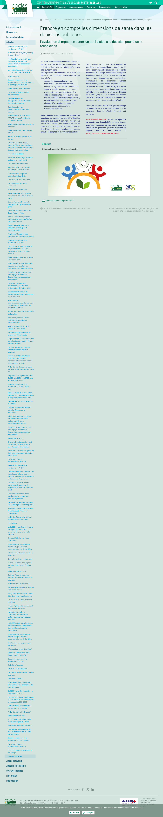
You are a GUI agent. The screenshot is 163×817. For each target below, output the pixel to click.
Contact (23, 806)
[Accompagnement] (76, 7)
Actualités (68, 20)
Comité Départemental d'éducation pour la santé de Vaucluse (50, 800)
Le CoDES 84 (56, 20)
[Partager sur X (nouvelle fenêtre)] (88, 789)
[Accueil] (37, 7)
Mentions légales (44, 806)
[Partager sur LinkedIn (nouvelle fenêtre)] (93, 789)
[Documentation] (105, 7)
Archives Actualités (82, 20)
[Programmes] (60, 7)
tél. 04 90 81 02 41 (58, 803)
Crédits (55, 806)
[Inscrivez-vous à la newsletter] (150, 2)
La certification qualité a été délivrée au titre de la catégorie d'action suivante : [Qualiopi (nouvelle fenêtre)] (148, 802)
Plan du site (32, 806)
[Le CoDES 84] (47, 7)
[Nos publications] (121, 7)
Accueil (46, 20)
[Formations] (91, 7)
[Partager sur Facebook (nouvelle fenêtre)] (83, 789)
